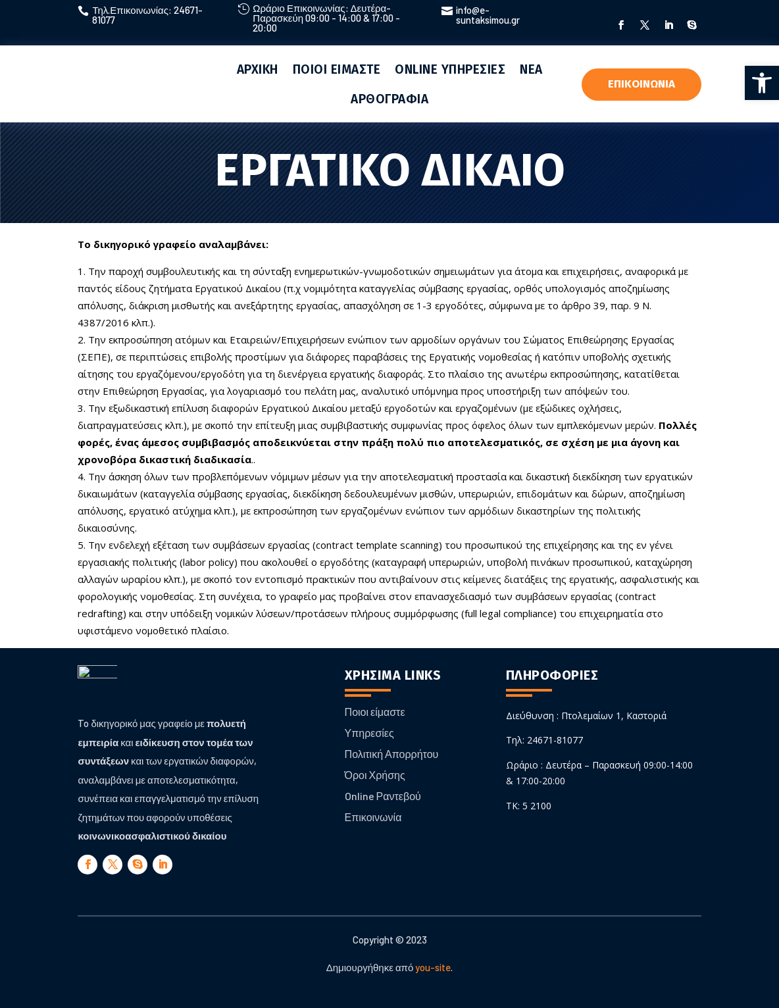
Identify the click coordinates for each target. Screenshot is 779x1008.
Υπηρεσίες (369, 732)
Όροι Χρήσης (375, 775)
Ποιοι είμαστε (375, 711)
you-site (433, 967)
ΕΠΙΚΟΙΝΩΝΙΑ (641, 84)
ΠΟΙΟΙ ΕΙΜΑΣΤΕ (337, 69)
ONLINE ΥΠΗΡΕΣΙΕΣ (450, 69)
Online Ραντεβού (383, 796)
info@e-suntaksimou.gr (488, 15)
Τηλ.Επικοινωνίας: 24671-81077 (147, 15)
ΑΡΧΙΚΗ (257, 69)
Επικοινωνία (373, 817)
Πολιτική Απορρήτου (392, 753)
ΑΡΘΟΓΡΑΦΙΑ (389, 99)
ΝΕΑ (531, 69)
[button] (762, 83)
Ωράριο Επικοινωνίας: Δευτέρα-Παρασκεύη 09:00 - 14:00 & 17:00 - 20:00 (326, 18)
